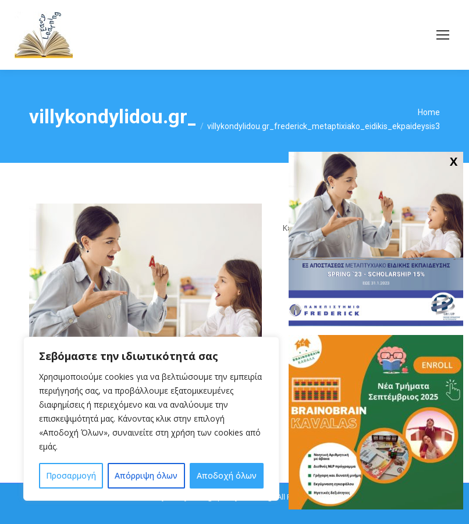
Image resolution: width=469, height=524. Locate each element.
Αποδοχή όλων (227, 475)
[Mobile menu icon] (442, 35)
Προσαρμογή (71, 475)
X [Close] (453, 161)
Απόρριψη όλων (146, 475)
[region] (151, 419)
